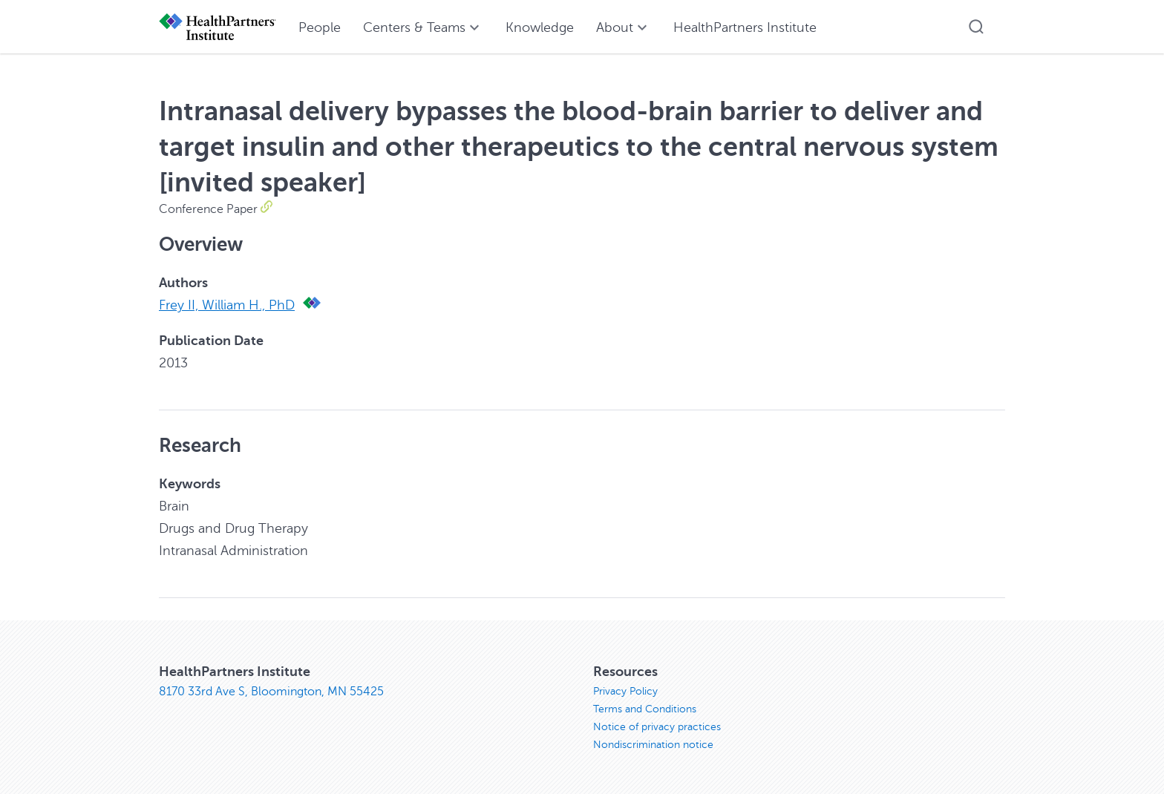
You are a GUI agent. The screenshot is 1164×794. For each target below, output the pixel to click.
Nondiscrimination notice (653, 744)
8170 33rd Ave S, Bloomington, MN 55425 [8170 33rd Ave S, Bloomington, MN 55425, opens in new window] (271, 691)
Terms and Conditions (644, 709)
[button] (976, 27)
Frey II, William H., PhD (227, 305)
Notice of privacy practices (657, 726)
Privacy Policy (625, 691)
